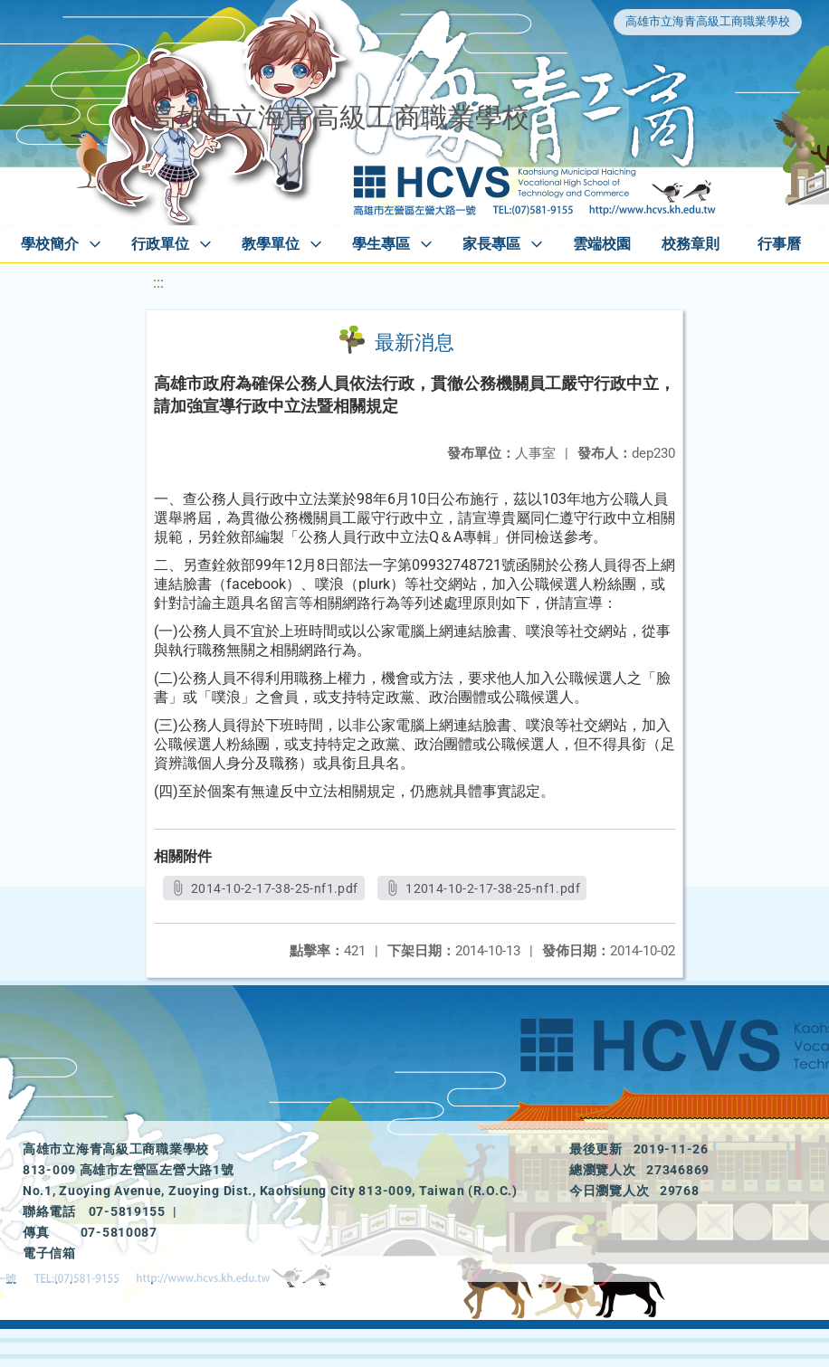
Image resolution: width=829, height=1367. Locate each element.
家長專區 (491, 243)
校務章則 (690, 243)
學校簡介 (50, 243)
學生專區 (381, 243)
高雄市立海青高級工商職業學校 (707, 21)
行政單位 (160, 243)
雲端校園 (602, 243)
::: (158, 282)
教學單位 (271, 243)
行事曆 (779, 243)
